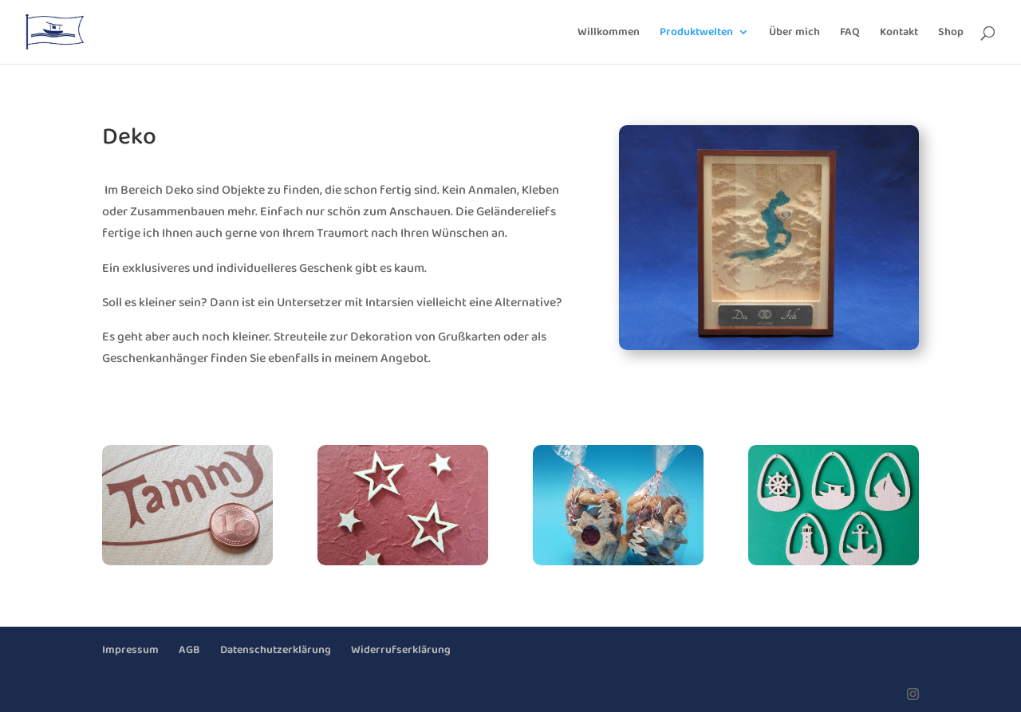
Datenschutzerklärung (275, 650)
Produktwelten (696, 33)
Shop (951, 33)
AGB (189, 650)
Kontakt (899, 33)
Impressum (130, 650)
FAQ (850, 33)
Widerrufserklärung (401, 650)
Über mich (794, 33)
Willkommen (609, 33)
